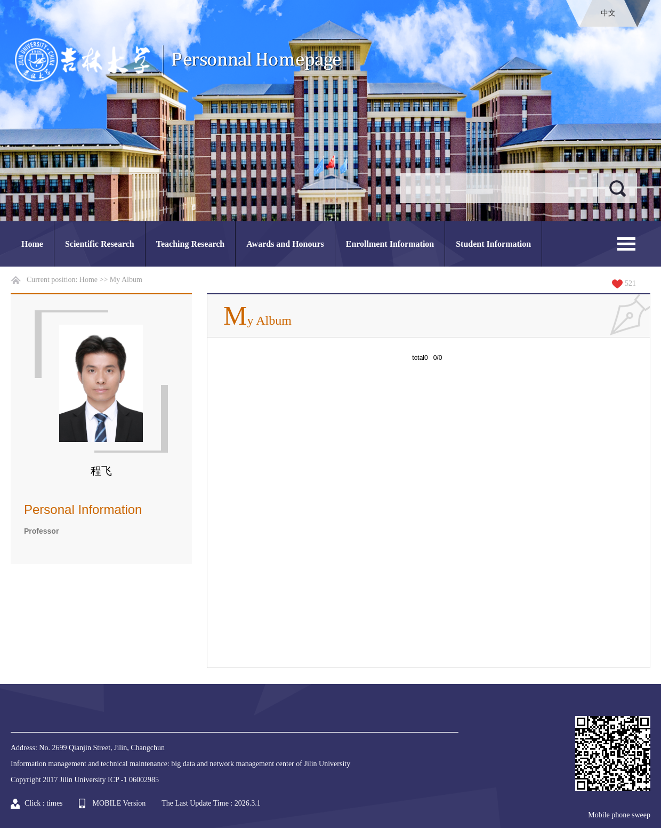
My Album (126, 280)
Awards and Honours (285, 243)
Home (32, 243)
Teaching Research (190, 243)
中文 (608, 13)
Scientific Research (99, 243)
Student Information (493, 243)
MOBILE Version (119, 803)
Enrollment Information (390, 243)
